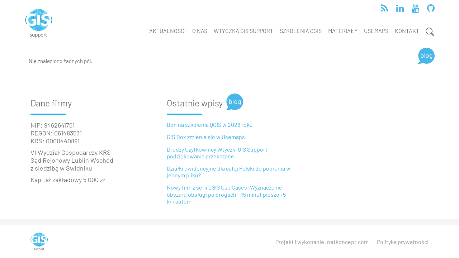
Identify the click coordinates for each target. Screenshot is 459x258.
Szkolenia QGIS (301, 30)
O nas (199, 30)
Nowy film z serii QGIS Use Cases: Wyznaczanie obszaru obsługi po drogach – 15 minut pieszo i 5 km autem (226, 194)
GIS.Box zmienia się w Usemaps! (207, 136)
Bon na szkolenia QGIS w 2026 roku (210, 124)
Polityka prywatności (403, 241)
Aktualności (167, 30)
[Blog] (426, 56)
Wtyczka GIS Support (243, 30)
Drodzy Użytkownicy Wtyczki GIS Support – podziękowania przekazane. (219, 152)
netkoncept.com (348, 241)
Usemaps (376, 30)
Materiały (343, 30)
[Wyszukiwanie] (428, 32)
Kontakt (407, 30)
